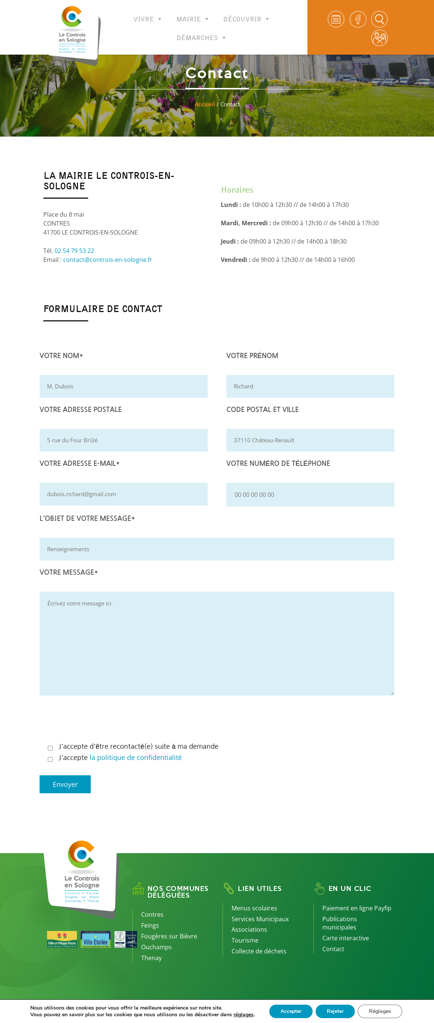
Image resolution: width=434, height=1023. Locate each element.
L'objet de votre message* (87, 518)
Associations (249, 929)
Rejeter (335, 1011)
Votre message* (69, 572)
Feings (150, 925)
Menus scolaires (254, 908)
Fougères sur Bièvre (169, 936)
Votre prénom (252, 355)
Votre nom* (61, 355)
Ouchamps (156, 947)
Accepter (290, 1011)
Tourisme (245, 940)
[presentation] (96, 720)
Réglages (380, 1011)
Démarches (202, 32)
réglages (243, 1014)
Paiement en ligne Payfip (356, 908)
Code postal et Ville (262, 409)
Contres (152, 914)
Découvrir (246, 14)
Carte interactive (345, 938)
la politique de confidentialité (136, 757)
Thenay (151, 958)
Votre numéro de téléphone (278, 463)
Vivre (148, 14)
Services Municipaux (260, 919)
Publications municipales (339, 923)
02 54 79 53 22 (74, 251)
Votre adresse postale (81, 409)
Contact (333, 949)
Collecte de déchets (259, 951)
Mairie (193, 14)
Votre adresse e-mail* (80, 463)
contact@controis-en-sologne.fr (107, 260)
